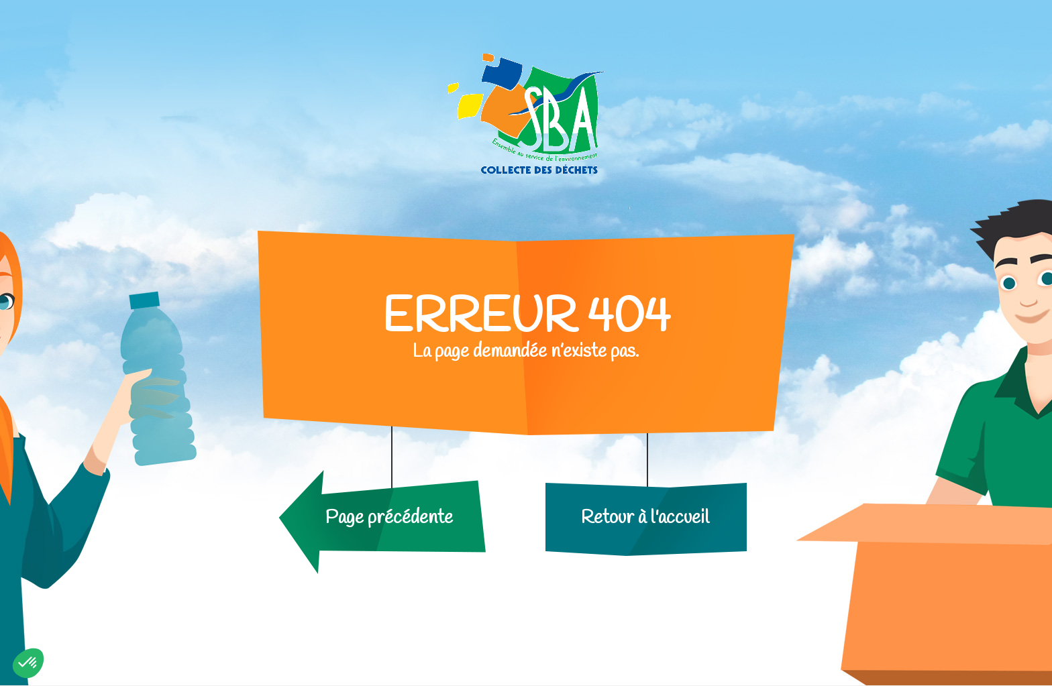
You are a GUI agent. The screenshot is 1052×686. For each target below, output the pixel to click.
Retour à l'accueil (645, 518)
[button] (28, 663)
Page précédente (389, 518)
